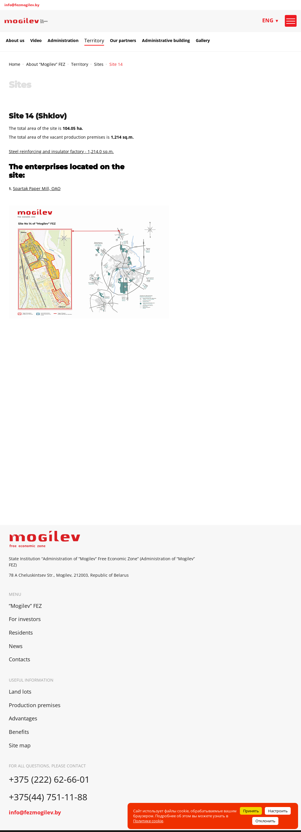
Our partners (123, 40)
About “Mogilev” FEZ (45, 64)
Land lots (20, 691)
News (16, 646)
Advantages (23, 718)
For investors (25, 619)
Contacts (19, 659)
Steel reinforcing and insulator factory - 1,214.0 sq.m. (61, 151)
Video (36, 40)
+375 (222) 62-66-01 (49, 779)
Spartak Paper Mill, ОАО (37, 188)
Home (14, 64)
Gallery (203, 40)
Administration (63, 40)
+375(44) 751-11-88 (49, 797)
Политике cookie (148, 820)
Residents (21, 632)
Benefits (19, 731)
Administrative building (166, 40)
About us (15, 40)
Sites (98, 64)
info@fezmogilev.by (21, 5)
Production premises (35, 705)
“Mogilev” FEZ (25, 605)
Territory (94, 40)
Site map (20, 745)
